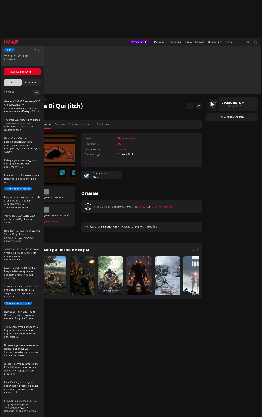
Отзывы (69, 124)
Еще (98, 163)
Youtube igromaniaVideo (59, 386)
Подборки (112, 124)
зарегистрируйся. (171, 206)
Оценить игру (59, 221)
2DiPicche (133, 149)
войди (152, 206)
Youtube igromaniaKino (58, 392)
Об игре (55, 124)
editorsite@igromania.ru (134, 374)
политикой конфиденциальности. (230, 394)
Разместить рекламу (233, 117)
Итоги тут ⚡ (139, 42)
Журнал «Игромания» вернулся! (16, 57)
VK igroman (53, 374)
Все (13, 82)
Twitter (82, 368)
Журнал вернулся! (21, 72)
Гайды (228, 42)
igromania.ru (188, 413)
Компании (31, 82)
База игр (200, 42)
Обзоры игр (215, 42)
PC (129, 143)
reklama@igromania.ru (133, 368)
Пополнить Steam (105, 175)
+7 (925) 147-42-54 (131, 380)
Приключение (136, 138)
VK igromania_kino (56, 380)
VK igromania (53, 368)
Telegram (83, 374)
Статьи (187, 42)
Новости (175, 42)
